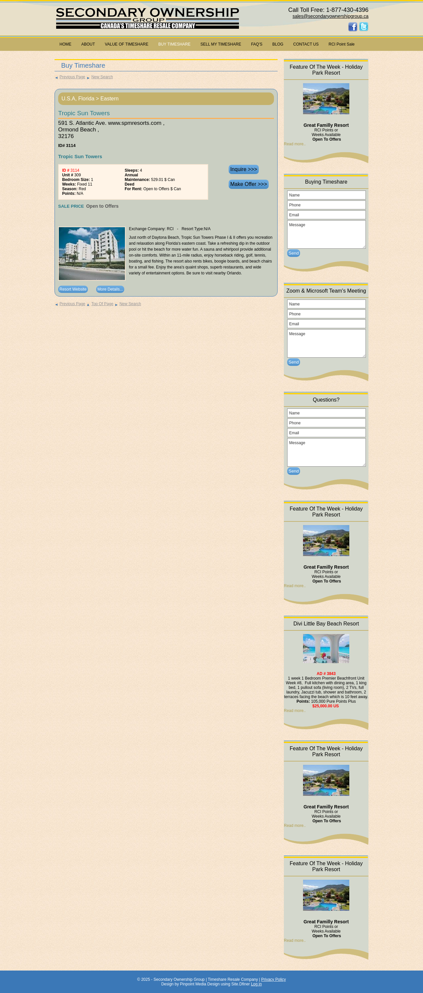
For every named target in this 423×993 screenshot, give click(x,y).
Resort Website (73, 289)
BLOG (277, 44)
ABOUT (88, 44)
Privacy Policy (273, 979)
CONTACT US (306, 44)
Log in (256, 984)
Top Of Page (99, 303)
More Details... (110, 289)
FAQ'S (256, 44)
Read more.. (295, 144)
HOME (65, 44)
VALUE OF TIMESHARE (126, 44)
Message (326, 234)
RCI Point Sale (341, 44)
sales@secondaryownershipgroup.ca (330, 16)
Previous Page (70, 77)
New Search (99, 77)
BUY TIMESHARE (174, 44)
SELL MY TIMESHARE (221, 44)
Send (293, 253)
